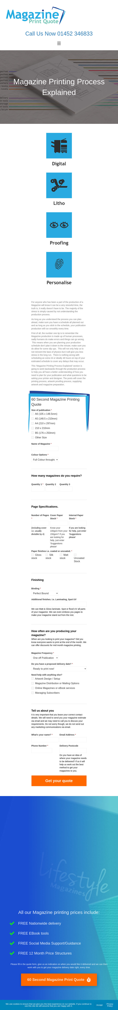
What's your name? (42, 735)
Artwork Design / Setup (45, 678)
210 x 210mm (40, 428)
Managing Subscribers (45, 693)
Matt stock (64, 556)
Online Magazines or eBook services (53, 688)
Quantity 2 (50, 484)
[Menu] (59, 43)
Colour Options (39, 455)
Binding (36, 588)
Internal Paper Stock (76, 517)
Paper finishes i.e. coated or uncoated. (51, 551)
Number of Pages (40, 517)
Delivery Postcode (69, 746)
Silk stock (49, 556)
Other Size (39, 437)
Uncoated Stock (79, 558)
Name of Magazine (41, 444)
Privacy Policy (110, 1005)
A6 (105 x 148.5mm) (44, 414)
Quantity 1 (37, 484)
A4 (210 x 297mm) (43, 423)
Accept (99, 1005)
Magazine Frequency (42, 653)
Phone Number (39, 746)
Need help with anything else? (46, 675)
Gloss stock (36, 556)
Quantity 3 (65, 484)
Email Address (68, 735)
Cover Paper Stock (56, 517)
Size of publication (41, 410)
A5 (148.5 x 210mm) (44, 418)
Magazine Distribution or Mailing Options (55, 683)
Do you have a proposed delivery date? (52, 664)
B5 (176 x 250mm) (43, 432)
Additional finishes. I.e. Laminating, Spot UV (53, 599)
